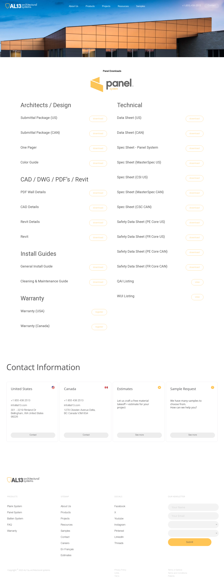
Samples (140, 6)
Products (90, 6)
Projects (106, 6)
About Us (73, 6)
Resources (123, 6)
